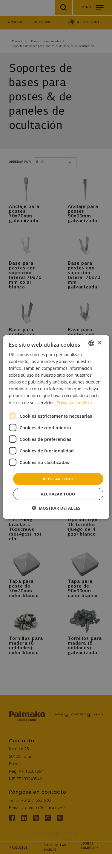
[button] (56, 508)
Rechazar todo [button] (58, 494)
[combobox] (91, 343)
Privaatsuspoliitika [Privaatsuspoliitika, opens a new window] (74, 402)
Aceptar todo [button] (58, 478)
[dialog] (56, 427)
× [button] (99, 343)
